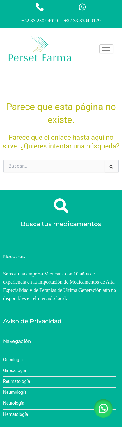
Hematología (15, 414)
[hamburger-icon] (106, 48)
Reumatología (16, 381)
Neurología (13, 403)
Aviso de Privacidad (32, 321)
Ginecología (14, 370)
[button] (103, 408)
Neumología (15, 392)
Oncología (13, 359)
